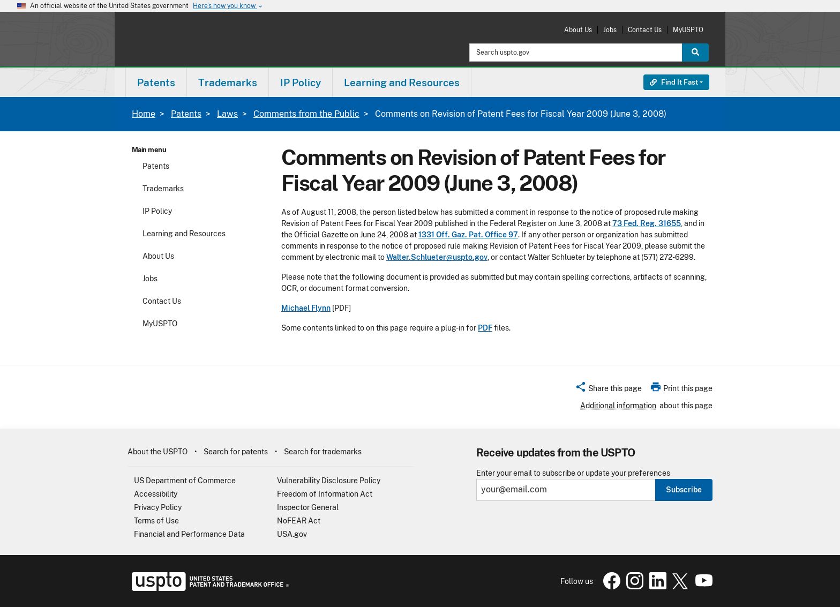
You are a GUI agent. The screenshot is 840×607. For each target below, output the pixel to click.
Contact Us (645, 30)
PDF (485, 328)
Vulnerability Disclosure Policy (328, 480)
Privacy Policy (158, 507)
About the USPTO (158, 451)
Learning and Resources (184, 233)
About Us (578, 30)
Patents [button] (156, 82)
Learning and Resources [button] (402, 82)
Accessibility (155, 494)
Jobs (610, 30)
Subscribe (684, 489)
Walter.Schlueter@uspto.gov (437, 257)
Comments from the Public (306, 114)
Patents (186, 114)
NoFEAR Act (298, 520)
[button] (608, 390)
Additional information (618, 405)
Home (143, 114)
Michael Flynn (306, 308)
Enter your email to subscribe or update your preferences (573, 473)
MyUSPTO (688, 30)
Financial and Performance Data (189, 534)
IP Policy (157, 211)
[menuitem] (156, 82)
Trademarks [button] (227, 82)
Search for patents (236, 451)
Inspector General (308, 507)
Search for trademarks (323, 451)
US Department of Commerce (185, 480)
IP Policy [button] (300, 82)
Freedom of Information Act (324, 494)
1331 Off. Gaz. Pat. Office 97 (468, 234)
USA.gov (292, 534)
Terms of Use (156, 520)
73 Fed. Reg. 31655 (646, 223)
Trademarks (163, 188)
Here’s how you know (228, 6)
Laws (227, 114)
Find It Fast (674, 82)
